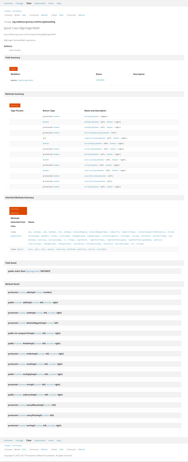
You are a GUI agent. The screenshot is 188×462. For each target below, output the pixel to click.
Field (24, 15)
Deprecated (39, 3)
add (45, 232)
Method (44, 15)
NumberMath (16, 236)
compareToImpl (91, 138)
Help (59, 3)
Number (57, 116)
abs (30, 232)
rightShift (82, 240)
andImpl (88, 127)
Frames (8, 11)
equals (51, 249)
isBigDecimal (78, 236)
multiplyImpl (90, 159)
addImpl (88, 122)
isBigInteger (93, 236)
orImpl (87, 165)
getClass (82, 249)
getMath (45, 236)
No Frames (17, 11)
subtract (158, 240)
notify (91, 249)
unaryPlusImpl (91, 181)
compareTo (114, 232)
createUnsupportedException (151, 232)
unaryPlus (108, 243)
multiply (42, 240)
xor (132, 243)
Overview (8, 3)
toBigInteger (64, 243)
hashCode (71, 249)
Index (51, 3)
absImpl (88, 116)
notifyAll (102, 249)
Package (19, 3)
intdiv (54, 236)
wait (30, 249)
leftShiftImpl (159, 236)
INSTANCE (100, 80)
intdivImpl (89, 149)
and (59, 232)
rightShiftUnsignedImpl (139, 240)
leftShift (145, 236)
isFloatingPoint (110, 236)
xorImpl (88, 186)
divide (171, 232)
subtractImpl (90, 170)
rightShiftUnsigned (116, 240)
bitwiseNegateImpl (93, 132)
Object (20, 249)
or (65, 240)
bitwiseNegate (80, 232)
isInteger (125, 236)
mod (170, 236)
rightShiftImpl (96, 240)
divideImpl (89, 143)
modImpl (88, 154)
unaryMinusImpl (91, 176)
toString (60, 249)
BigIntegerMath (25, 80)
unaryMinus (78, 243)
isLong (135, 236)
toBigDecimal (49, 243)
